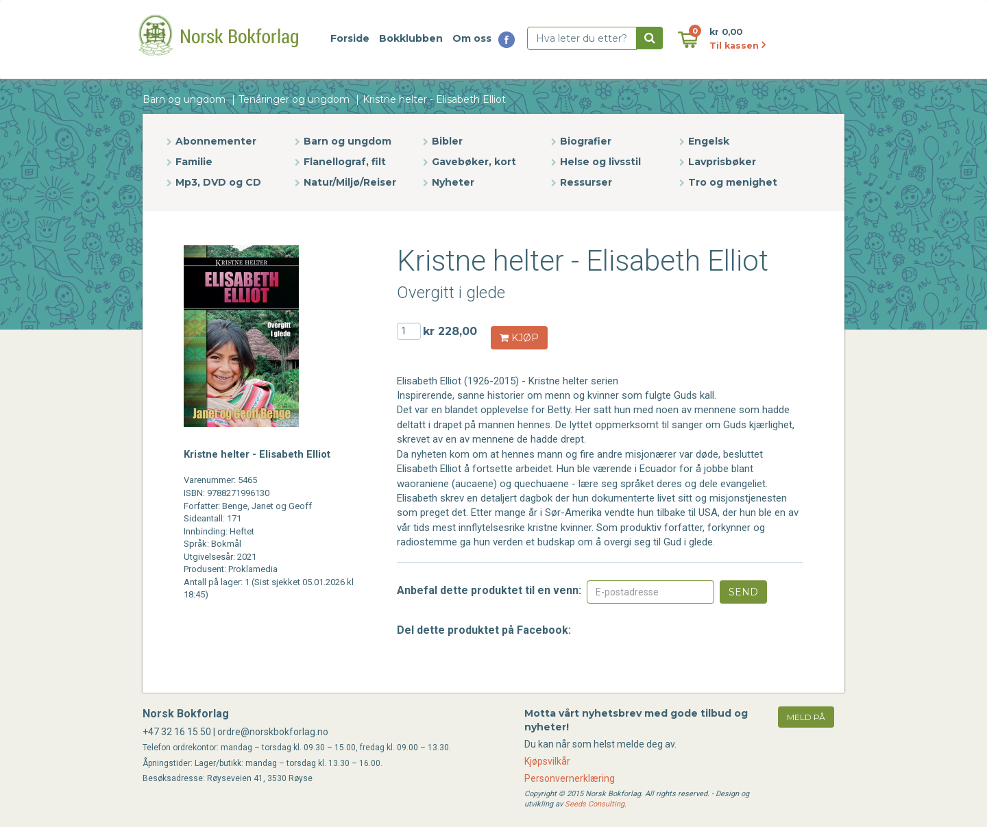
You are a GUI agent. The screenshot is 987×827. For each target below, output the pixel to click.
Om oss (471, 38)
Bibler (447, 141)
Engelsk (708, 141)
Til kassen (737, 45)
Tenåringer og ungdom (294, 99)
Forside (349, 38)
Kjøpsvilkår (547, 761)
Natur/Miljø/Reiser (350, 182)
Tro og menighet (732, 182)
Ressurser (586, 182)
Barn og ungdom (184, 99)
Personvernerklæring (569, 778)
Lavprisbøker (722, 162)
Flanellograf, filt (345, 162)
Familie (193, 162)
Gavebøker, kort (474, 162)
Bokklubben (411, 38)
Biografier (585, 141)
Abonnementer (215, 141)
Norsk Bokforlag (186, 713)
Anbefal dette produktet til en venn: (489, 590)
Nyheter (453, 182)
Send (743, 592)
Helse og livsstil (600, 162)
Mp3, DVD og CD (218, 182)
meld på (806, 717)
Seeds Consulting (594, 804)
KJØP (519, 338)
